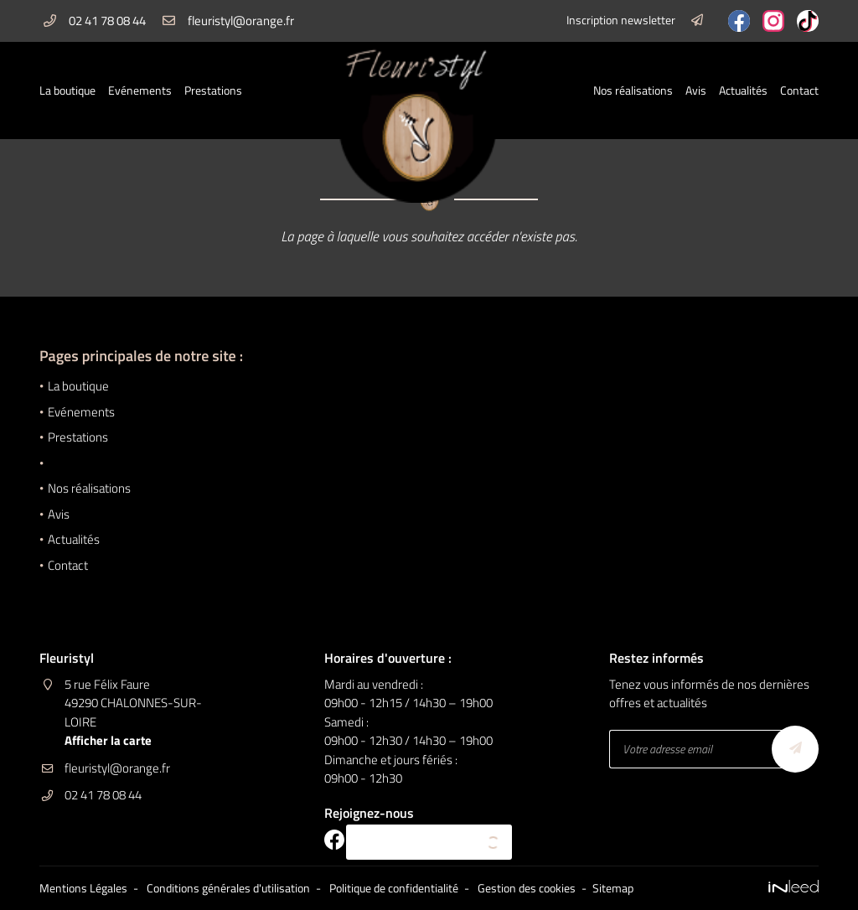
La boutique (67, 90)
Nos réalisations (633, 90)
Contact (799, 90)
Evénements (140, 90)
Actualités (743, 90)
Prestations (213, 90)
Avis (695, 90)
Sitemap (612, 888)
